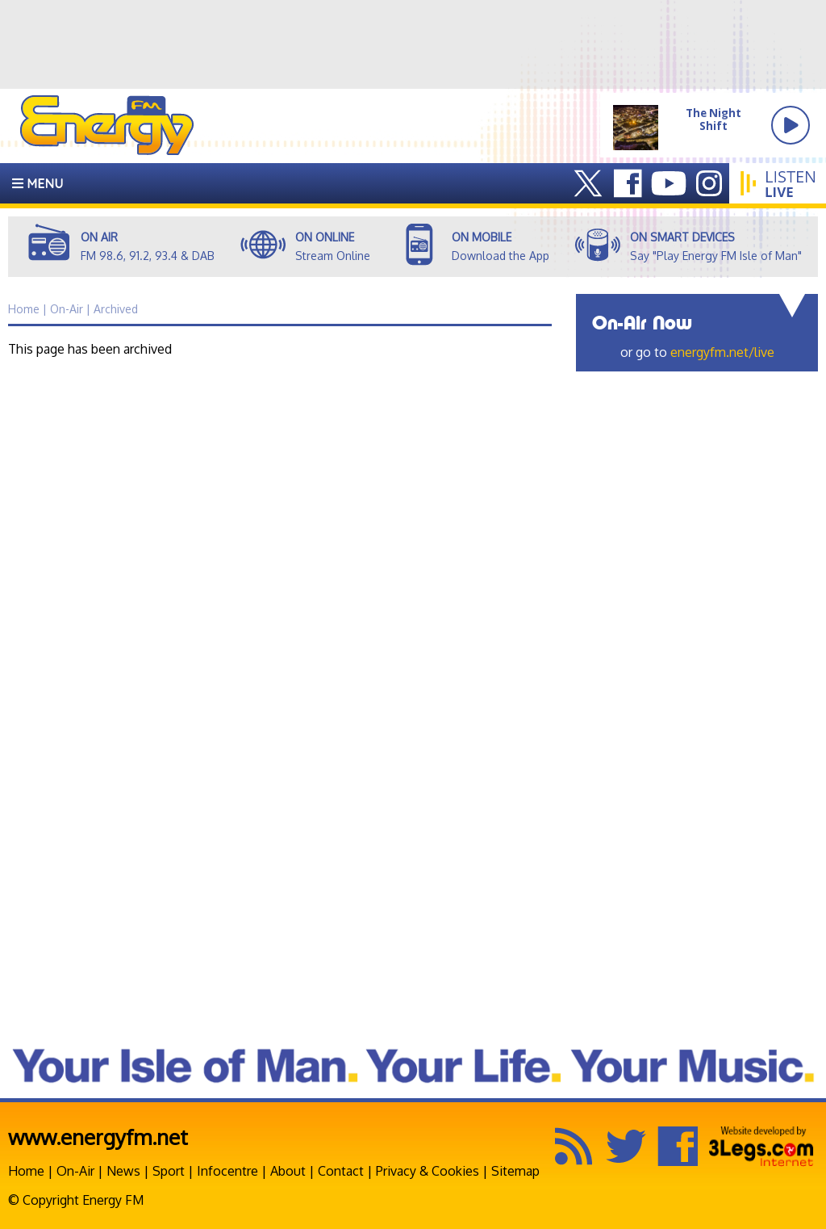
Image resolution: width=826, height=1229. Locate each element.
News (123, 1171)
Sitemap (515, 1171)
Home (26, 1171)
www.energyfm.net (98, 1136)
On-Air (75, 1171)
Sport (168, 1171)
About (288, 1171)
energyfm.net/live (722, 352)
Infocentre (227, 1171)
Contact (341, 1171)
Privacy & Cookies (427, 1171)
